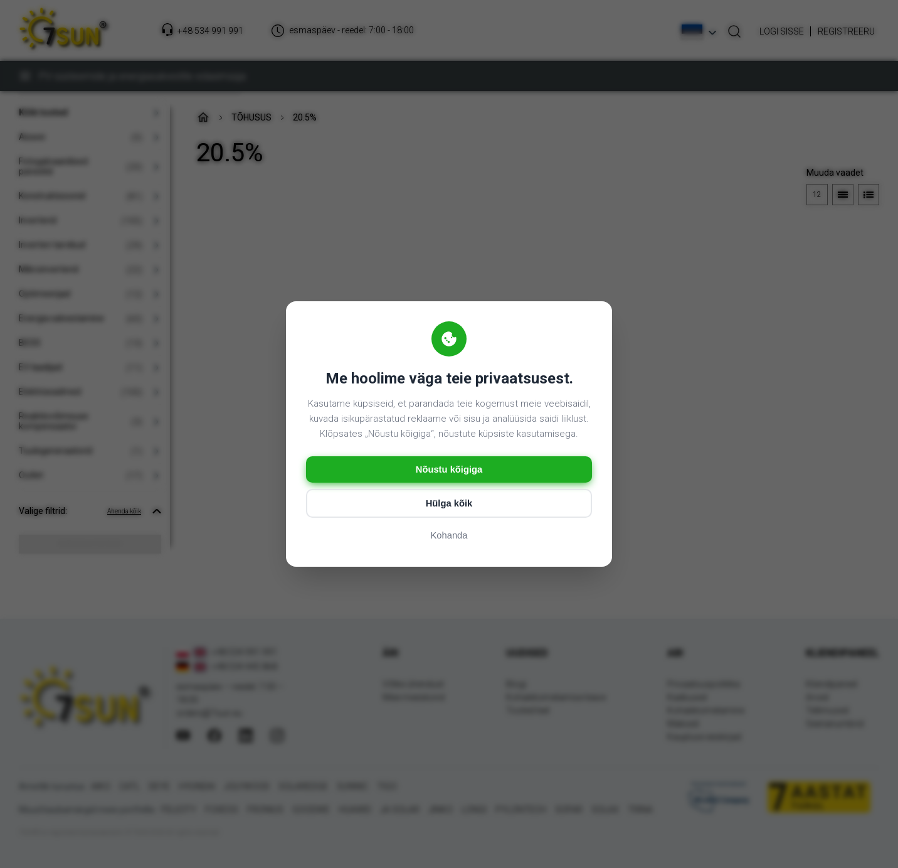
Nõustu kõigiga (449, 469)
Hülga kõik (449, 504)
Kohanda (449, 536)
